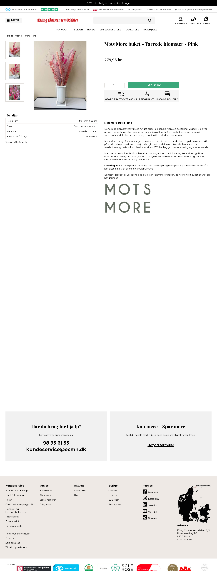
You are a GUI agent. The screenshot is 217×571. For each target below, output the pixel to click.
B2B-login (113, 499)
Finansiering (12, 516)
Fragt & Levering (14, 495)
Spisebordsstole (110, 29)
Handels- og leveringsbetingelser (16, 511)
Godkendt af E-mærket (21, 9)
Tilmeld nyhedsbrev (16, 547)
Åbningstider (47, 495)
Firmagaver (114, 504)
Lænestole (132, 29)
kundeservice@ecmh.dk (56, 449)
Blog (76, 495)
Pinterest (150, 517)
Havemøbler (150, 29)
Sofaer (78, 29)
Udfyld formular (160, 445)
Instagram (151, 498)
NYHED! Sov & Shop (16, 490)
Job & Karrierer (48, 499)
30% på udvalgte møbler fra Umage (108, 3)
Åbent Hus (80, 490)
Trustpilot (10, 564)
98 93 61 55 (56, 443)
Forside (9, 35)
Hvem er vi (46, 490)
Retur (8, 499)
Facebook (150, 491)
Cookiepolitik (12, 521)
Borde (91, 29)
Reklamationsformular (17, 533)
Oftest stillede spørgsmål (19, 504)
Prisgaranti (45, 504)
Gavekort (113, 490)
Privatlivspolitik (13, 526)
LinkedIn (150, 504)
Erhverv (9, 538)
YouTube (150, 511)
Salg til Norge (12, 542)
